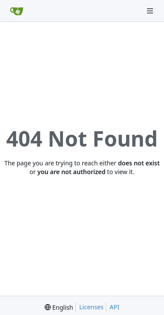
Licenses (91, 307)
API (114, 307)
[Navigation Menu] (151, 11)
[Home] (16, 11)
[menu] (59, 307)
